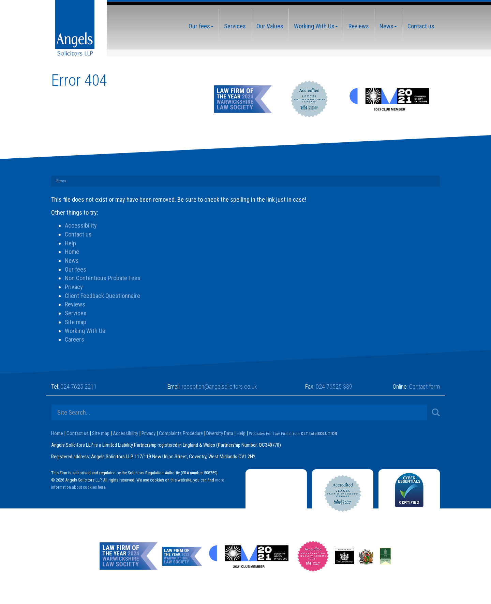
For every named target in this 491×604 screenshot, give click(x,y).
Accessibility (81, 225)
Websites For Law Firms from (293, 433)
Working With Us (316, 26)
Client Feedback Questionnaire (102, 295)
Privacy (74, 286)
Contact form (424, 386)
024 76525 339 (334, 386)
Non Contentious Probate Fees (102, 278)
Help (70, 243)
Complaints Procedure (181, 433)
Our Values (269, 26)
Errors (61, 181)
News (388, 26)
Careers (74, 339)
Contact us (420, 26)
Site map (75, 322)
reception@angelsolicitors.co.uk (219, 386)
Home (72, 251)
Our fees (201, 26)
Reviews (358, 26)
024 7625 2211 (78, 386)
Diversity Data (219, 433)
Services (235, 26)
